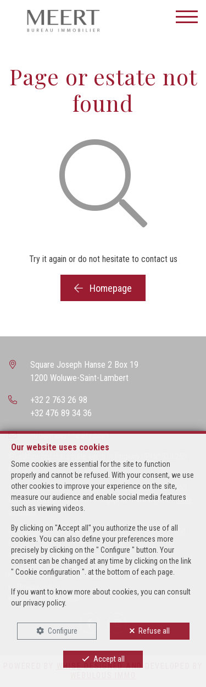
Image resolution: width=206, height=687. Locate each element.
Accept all (109, 659)
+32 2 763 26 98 (58, 400)
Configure (62, 630)
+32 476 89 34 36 (61, 413)
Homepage (103, 288)
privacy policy (44, 602)
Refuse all (154, 630)
